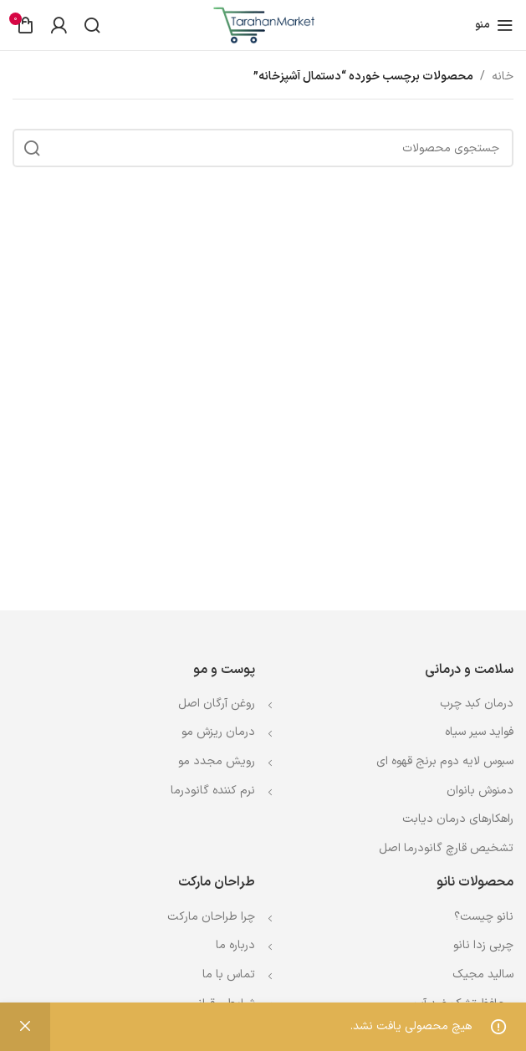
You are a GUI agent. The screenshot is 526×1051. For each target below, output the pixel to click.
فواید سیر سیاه (479, 732)
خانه (502, 76)
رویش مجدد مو (216, 761)
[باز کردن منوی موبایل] (494, 25)
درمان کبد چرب (476, 703)
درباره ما (235, 945)
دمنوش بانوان (480, 790)
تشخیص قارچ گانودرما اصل (446, 848)
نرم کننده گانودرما (213, 790)
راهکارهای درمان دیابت (457, 819)
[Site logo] (263, 24)
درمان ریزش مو (218, 732)
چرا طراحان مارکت (211, 917)
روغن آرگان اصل (216, 703)
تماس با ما (228, 974)
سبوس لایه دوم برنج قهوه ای (444, 761)
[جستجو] (92, 25)
